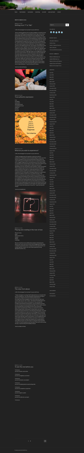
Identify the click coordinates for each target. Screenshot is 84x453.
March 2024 (52, 135)
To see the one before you (24, 367)
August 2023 (52, 150)
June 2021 (52, 208)
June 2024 (52, 128)
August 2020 (52, 230)
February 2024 (52, 137)
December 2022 (53, 168)
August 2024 (52, 123)
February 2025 (52, 110)
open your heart (51, 12)
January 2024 (52, 139)
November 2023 (53, 143)
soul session (30, 12)
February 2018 (52, 284)
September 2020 (53, 228)
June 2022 (52, 181)
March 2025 (52, 108)
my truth (44, 12)
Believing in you (57, 56)
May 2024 (52, 130)
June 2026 (52, 74)
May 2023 (52, 157)
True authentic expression (24, 97)
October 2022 (52, 172)
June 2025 (52, 101)
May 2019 (51, 264)
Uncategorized (52, 295)
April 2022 (52, 186)
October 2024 (52, 119)
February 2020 (52, 244)
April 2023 (52, 159)
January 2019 (52, 273)
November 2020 (53, 224)
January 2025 (52, 112)
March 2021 (52, 215)
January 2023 (52, 166)
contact (59, 12)
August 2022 (52, 177)
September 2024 (53, 121)
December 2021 (53, 195)
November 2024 (53, 117)
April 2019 (52, 266)
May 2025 (52, 103)
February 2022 (52, 190)
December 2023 (53, 141)
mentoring (37, 12)
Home (16, 12)
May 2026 (52, 77)
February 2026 (52, 83)
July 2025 (51, 99)
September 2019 (53, 255)
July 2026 (51, 72)
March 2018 (52, 282)
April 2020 (52, 239)
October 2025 (52, 92)
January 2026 (52, 86)
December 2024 (53, 115)
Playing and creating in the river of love (29, 230)
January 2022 (52, 192)
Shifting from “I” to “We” (23, 25)
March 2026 (52, 81)
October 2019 (52, 253)
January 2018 (52, 286)
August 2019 (52, 257)
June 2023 (52, 155)
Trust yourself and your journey (56, 49)
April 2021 (51, 213)
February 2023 (52, 164)
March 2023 (52, 161)
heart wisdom (22, 12)
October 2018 (52, 275)
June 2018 (52, 277)
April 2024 (52, 132)
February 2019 (52, 270)
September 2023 (53, 148)
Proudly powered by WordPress (21, 450)
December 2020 (53, 221)
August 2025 (52, 97)
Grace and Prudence (58, 61)
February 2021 (52, 217)
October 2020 (52, 226)
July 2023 (51, 152)
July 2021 (51, 206)
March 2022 (52, 188)
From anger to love (57, 65)
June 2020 (52, 235)
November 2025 (53, 90)
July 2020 (51, 233)
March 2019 (52, 268)
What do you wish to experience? (26, 150)
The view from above (22, 289)
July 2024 (51, 126)
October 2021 (52, 199)
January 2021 (52, 219)
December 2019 (53, 248)
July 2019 (51, 259)
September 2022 (53, 175)
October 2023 (52, 146)
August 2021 (52, 204)
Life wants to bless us (54, 40)
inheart (20, 4)
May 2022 (52, 184)
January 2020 (52, 246)
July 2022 (51, 179)
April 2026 (52, 79)
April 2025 (52, 106)
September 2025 (53, 94)
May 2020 (52, 237)
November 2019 (53, 250)
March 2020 (52, 242)
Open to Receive (53, 47)
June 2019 (52, 262)
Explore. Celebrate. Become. (55, 45)
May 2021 (51, 210)
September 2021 (53, 201)
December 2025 (53, 88)
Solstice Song (52, 43)
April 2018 (52, 279)
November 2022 (53, 170)
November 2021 (53, 197)
